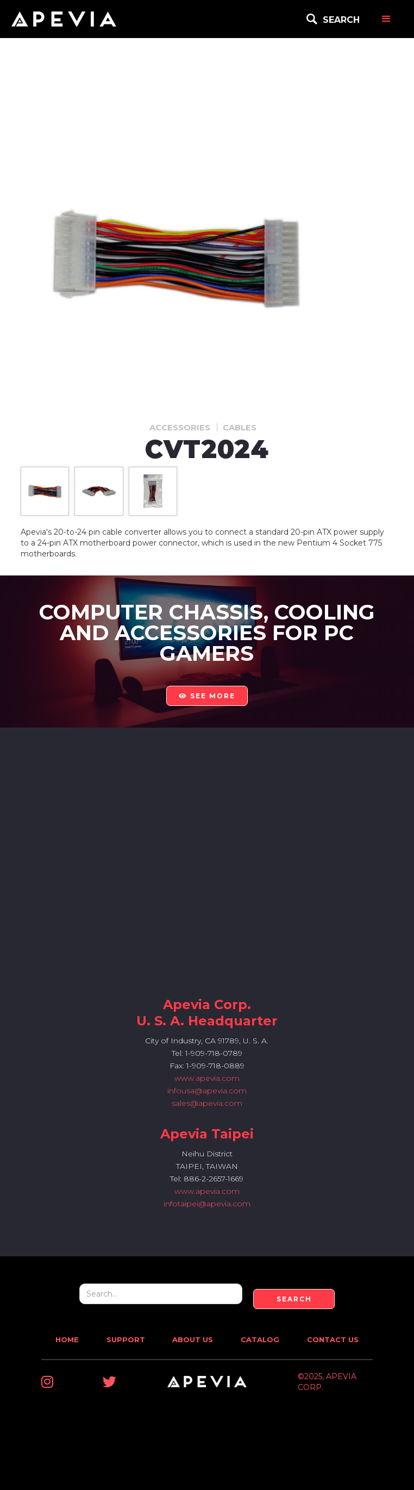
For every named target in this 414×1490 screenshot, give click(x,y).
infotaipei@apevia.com (207, 1204)
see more (207, 696)
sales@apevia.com (207, 1103)
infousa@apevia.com (207, 1090)
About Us (192, 1339)
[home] (63, 19)
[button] (386, 19)
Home (67, 1339)
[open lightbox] (45, 491)
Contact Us (333, 1339)
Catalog (260, 1339)
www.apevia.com (207, 1078)
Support (125, 1339)
